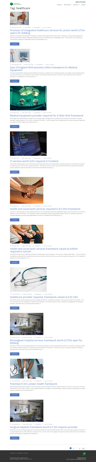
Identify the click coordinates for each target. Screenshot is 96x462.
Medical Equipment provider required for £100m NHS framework (46, 115)
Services (60, 4)
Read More (14, 44)
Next (83, 448)
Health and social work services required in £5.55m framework (45, 209)
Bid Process (68, 4)
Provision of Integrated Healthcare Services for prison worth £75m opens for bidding (47, 32)
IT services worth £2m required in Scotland (34, 161)
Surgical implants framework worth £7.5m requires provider (44, 427)
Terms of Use (12, 453)
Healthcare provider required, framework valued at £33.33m (44, 297)
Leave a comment (47, 27)
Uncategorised (37, 27)
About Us (76, 4)
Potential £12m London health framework (33, 383)
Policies (25, 453)
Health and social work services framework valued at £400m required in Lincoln (44, 250)
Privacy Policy (19, 453)
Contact (83, 4)
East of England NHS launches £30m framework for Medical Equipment (43, 69)
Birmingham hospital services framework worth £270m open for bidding (46, 342)
